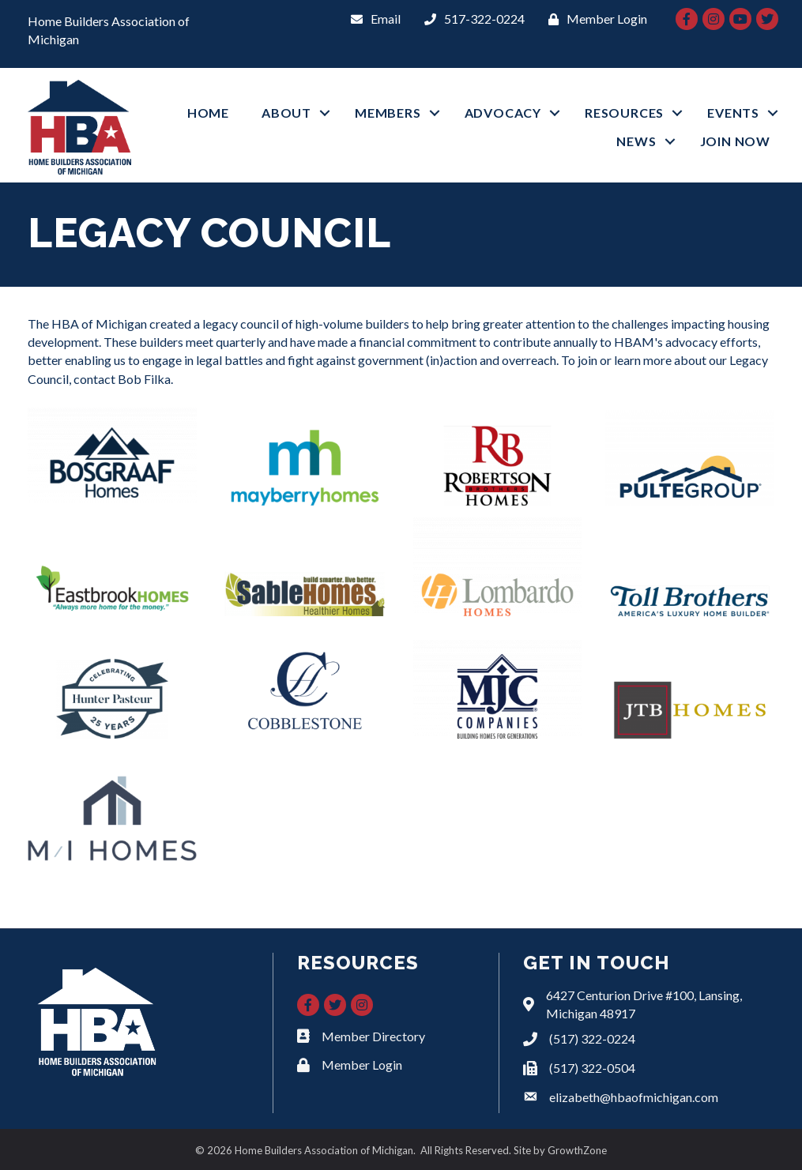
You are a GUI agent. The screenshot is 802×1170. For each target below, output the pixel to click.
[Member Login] (593, 18)
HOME (208, 112)
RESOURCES (624, 112)
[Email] (372, 18)
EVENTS (733, 112)
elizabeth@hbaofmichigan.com (633, 1096)
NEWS (636, 141)
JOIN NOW (735, 141)
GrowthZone (577, 1150)
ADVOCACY (503, 112)
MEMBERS (388, 112)
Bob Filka (144, 378)
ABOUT (286, 112)
